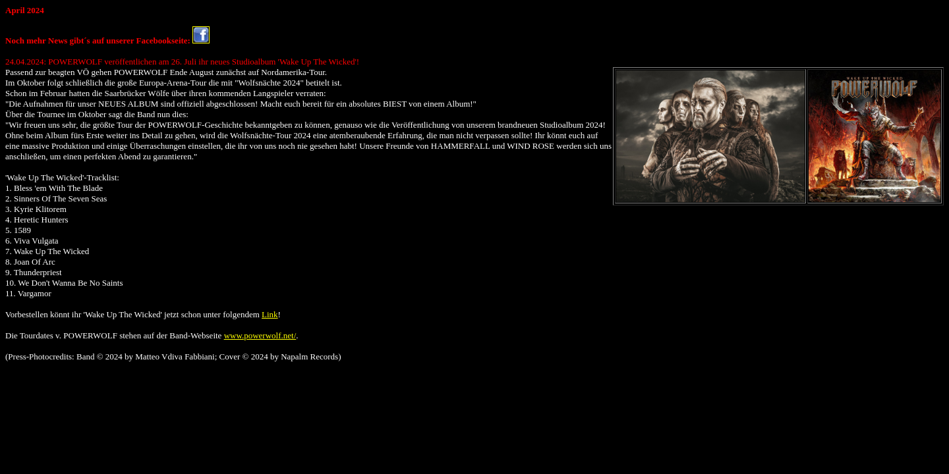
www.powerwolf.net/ (260, 335)
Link (270, 314)
